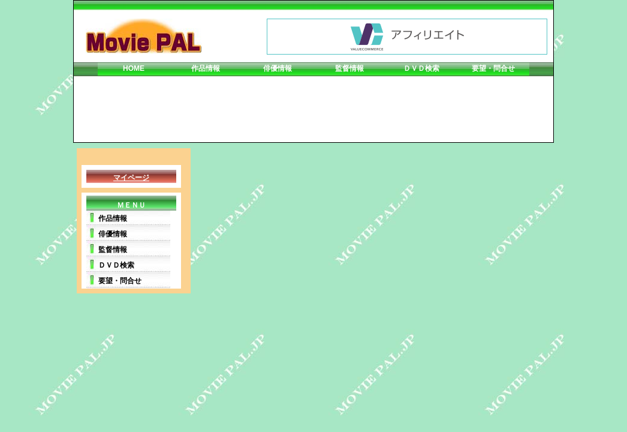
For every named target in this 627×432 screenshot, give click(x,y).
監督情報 (349, 68)
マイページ (131, 177)
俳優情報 (277, 68)
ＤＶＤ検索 (421, 68)
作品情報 (205, 68)
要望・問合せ (493, 68)
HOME (133, 68)
